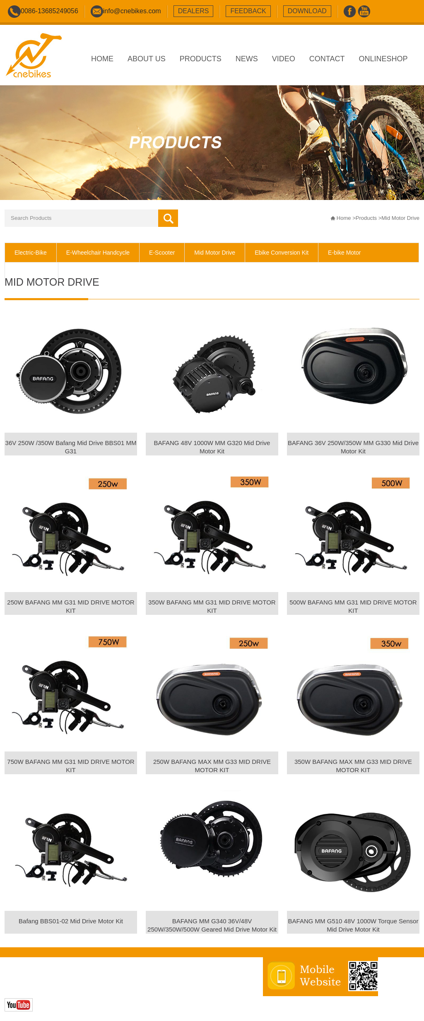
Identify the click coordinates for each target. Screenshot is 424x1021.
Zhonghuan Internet (63, 988)
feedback (248, 10)
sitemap (162, 979)
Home (344, 218)
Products (366, 218)
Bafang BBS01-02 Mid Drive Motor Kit (71, 921)
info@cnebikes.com (132, 10)
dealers (193, 10)
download (307, 10)
